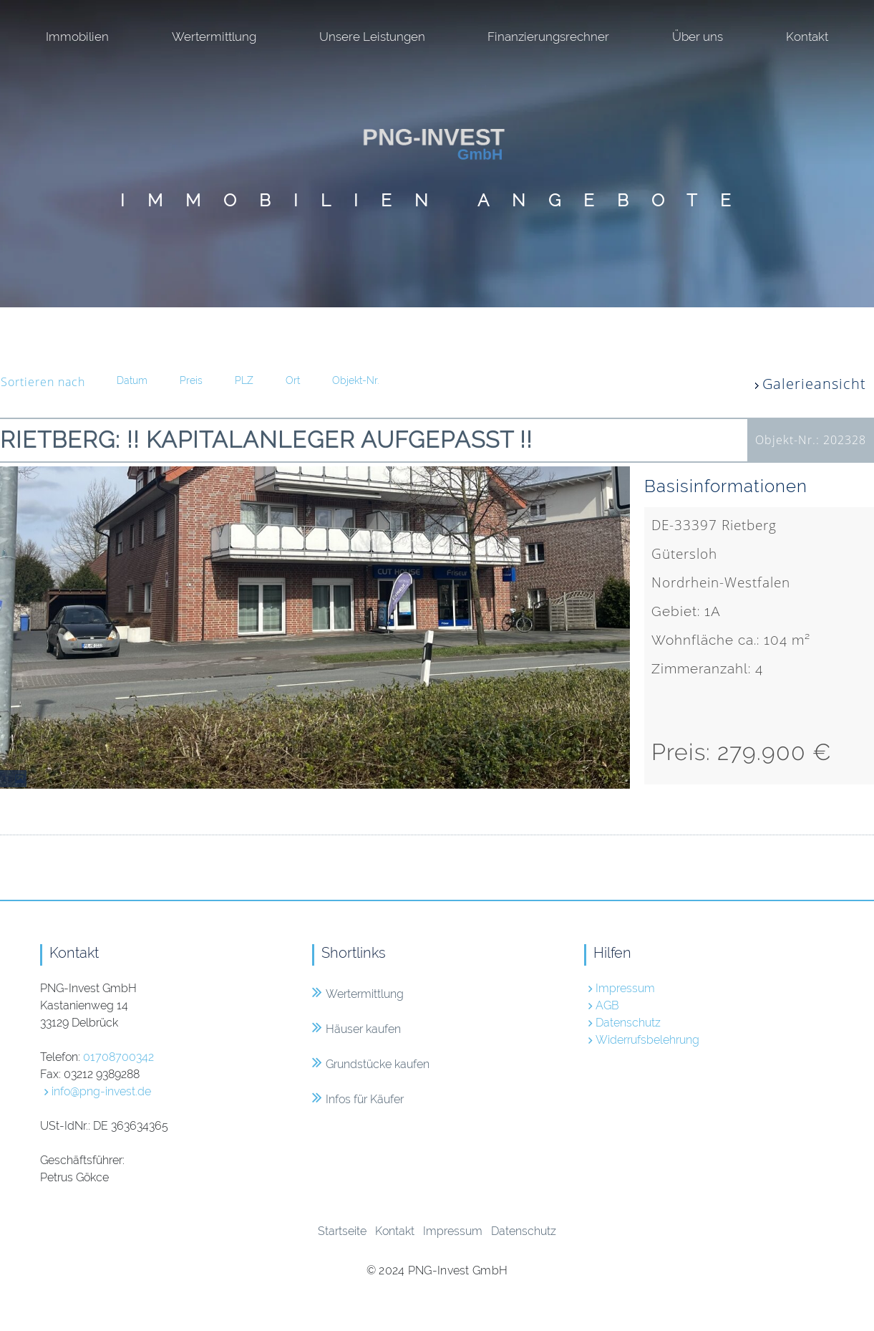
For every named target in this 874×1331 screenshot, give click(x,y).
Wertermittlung (214, 36)
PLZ (244, 380)
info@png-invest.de (101, 1091)
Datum (132, 380)
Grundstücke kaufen (370, 1064)
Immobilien (77, 36)
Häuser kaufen (356, 1029)
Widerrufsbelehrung (647, 1040)
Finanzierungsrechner (548, 36)
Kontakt (807, 36)
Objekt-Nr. (355, 380)
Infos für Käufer (358, 1099)
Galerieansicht (814, 383)
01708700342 (118, 1057)
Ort (293, 380)
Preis (191, 380)
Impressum (625, 988)
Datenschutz (628, 1022)
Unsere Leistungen (372, 36)
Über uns (697, 36)
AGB (607, 1005)
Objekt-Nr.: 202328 (810, 440)
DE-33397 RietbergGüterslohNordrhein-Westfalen (760, 641)
